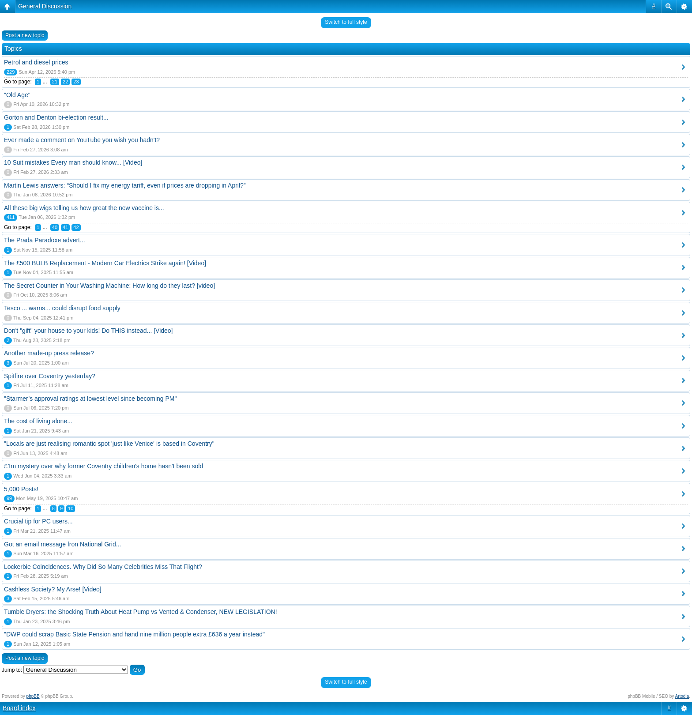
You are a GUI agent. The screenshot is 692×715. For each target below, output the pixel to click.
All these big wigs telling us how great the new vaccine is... (84, 207)
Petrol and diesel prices (36, 62)
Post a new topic (24, 35)
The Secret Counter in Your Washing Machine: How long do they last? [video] (109, 285)
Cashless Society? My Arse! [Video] (53, 589)
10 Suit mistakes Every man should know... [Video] (73, 162)
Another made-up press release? (49, 353)
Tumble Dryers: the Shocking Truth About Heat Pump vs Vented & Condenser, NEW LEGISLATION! (140, 611)
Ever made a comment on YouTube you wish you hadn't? (82, 139)
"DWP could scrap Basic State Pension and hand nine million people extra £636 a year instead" (134, 634)
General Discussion (44, 6)
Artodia (682, 696)
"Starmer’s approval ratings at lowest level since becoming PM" (90, 398)
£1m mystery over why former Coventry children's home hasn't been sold (103, 466)
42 (76, 227)
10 (70, 508)
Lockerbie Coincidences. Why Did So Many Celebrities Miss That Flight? (103, 566)
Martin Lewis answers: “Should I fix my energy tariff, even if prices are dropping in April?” (125, 185)
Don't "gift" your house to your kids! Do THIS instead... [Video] (88, 330)
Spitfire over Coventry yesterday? (49, 376)
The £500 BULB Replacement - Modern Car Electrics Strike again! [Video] (105, 263)
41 (65, 227)
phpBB (33, 696)
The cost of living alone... (38, 421)
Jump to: (12, 670)
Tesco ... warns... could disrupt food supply (62, 308)
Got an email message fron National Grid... (62, 544)
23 (76, 81)
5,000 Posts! (21, 489)
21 (54, 81)
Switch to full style (346, 22)
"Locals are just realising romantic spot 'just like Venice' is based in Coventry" (109, 443)
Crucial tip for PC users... (38, 521)
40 (54, 227)
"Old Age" (17, 94)
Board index (19, 707)
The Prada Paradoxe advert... (44, 240)
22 (65, 81)
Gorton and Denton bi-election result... (56, 117)
